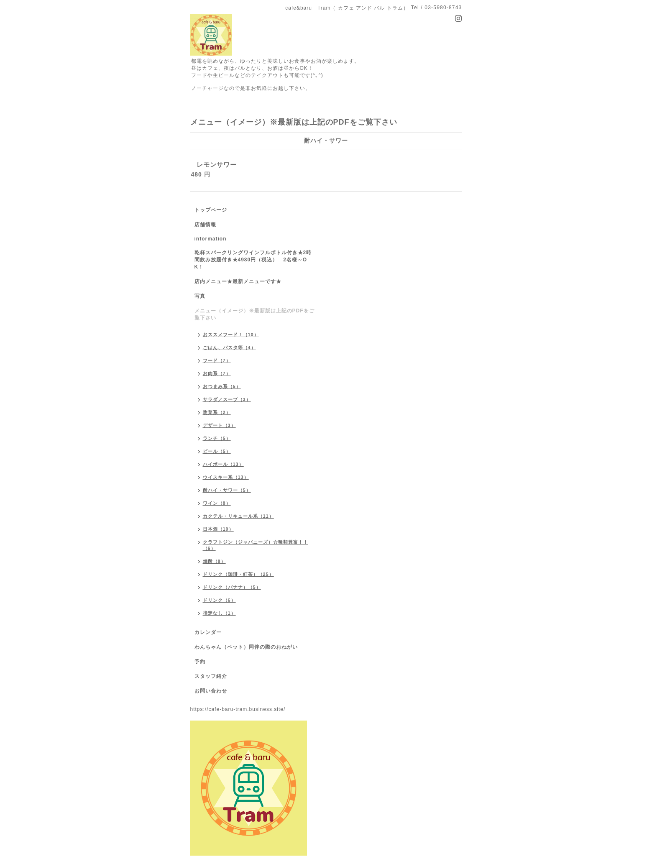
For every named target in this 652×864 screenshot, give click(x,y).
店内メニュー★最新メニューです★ (237, 281)
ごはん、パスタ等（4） (229, 347)
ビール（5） (217, 451)
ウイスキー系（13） (226, 477)
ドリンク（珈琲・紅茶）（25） (238, 574)
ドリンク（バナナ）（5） (232, 587)
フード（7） (217, 360)
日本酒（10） (218, 529)
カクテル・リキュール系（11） (238, 516)
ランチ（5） (217, 438)
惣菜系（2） (217, 412)
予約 (199, 662)
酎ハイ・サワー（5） (227, 490)
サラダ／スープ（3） (227, 399)
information (210, 239)
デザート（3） (219, 425)
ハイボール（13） (223, 464)
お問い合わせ (210, 691)
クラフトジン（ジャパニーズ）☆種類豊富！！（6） (255, 545)
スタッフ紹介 (210, 676)
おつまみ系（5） (222, 386)
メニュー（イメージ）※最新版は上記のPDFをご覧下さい (254, 314)
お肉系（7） (217, 373)
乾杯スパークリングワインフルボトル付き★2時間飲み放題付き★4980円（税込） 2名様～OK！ (253, 260)
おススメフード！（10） (231, 334)
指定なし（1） (219, 613)
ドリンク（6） (219, 600)
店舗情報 (205, 225)
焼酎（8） (214, 561)
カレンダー (208, 632)
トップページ (210, 210)
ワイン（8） (217, 503)
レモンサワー (217, 164)
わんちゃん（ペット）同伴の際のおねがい (246, 647)
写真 (199, 296)
